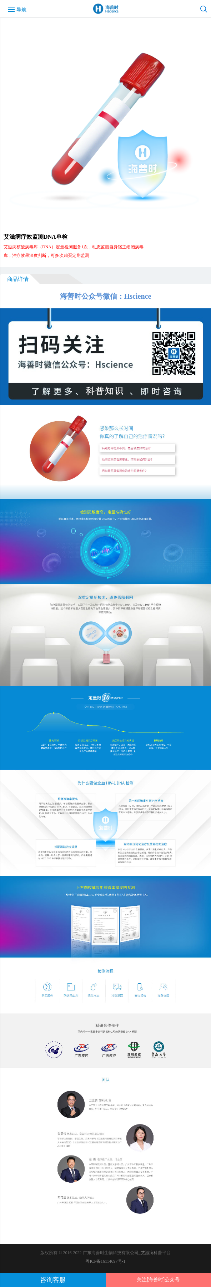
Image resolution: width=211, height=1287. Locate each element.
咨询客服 (53, 1279)
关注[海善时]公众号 (158, 1279)
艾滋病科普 (151, 1252)
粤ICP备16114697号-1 (105, 1261)
